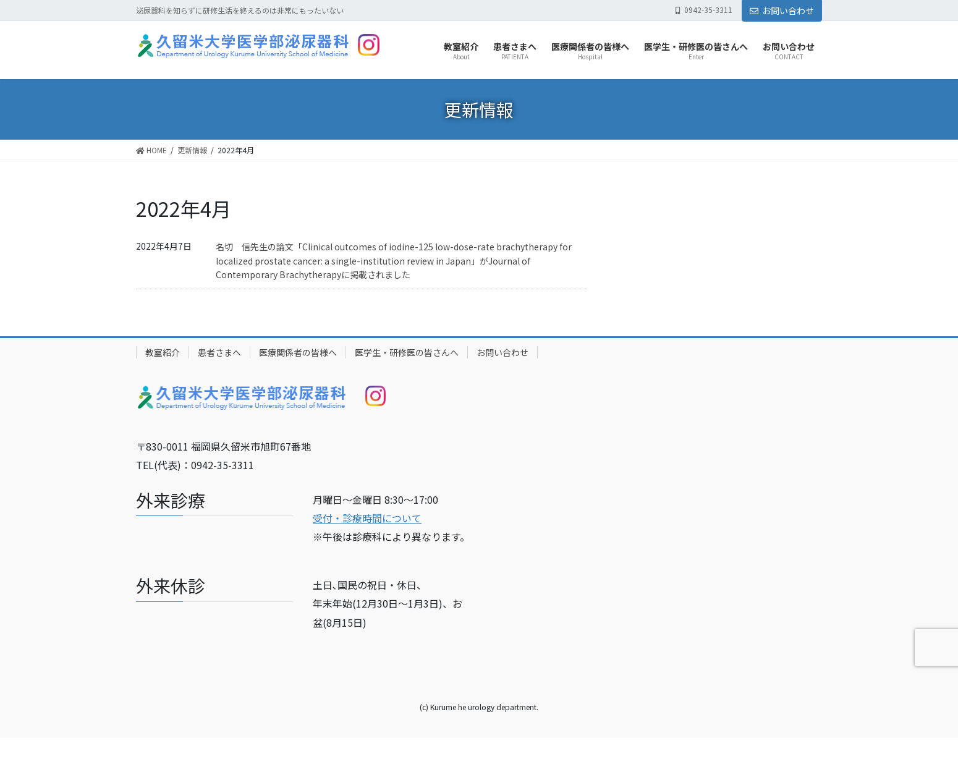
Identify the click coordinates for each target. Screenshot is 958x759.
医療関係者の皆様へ (298, 352)
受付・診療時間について (367, 518)
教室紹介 (162, 352)
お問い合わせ (782, 10)
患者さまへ (219, 352)
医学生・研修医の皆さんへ (407, 352)
